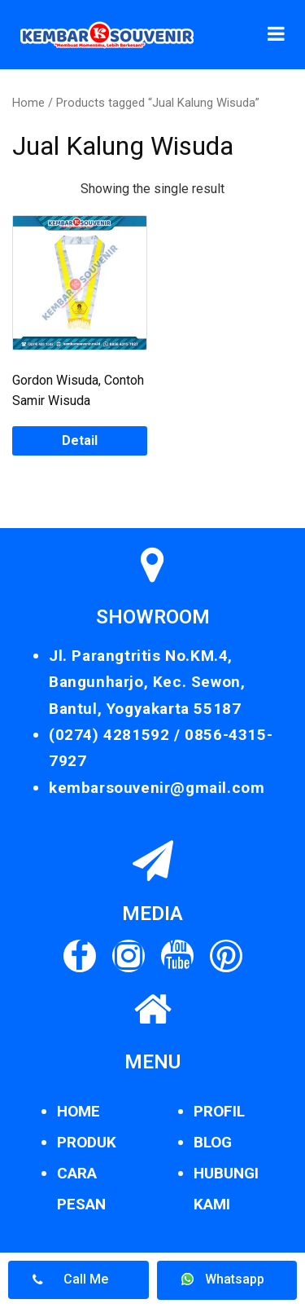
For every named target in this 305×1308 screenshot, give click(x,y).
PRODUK (86, 1142)
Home (28, 102)
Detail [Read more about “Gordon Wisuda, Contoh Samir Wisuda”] (80, 440)
